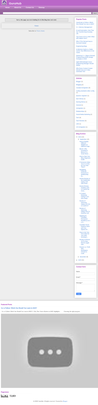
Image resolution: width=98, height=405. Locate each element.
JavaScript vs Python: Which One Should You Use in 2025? (85, 23)
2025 (80, 260)
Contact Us (30, 7)
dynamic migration (81, 95)
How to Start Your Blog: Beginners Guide (85, 158)
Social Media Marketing (83, 114)
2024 (80, 137)
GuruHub (15, 3)
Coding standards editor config (85, 91)
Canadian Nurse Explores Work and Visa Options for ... (85, 227)
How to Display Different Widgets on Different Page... (85, 144)
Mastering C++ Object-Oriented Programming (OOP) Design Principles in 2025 (85, 57)
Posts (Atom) (41, 31)
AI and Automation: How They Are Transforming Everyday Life (85, 32)
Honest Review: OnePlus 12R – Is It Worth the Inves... (85, 188)
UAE (77, 124)
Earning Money (80, 102)
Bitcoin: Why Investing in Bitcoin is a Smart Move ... (85, 151)
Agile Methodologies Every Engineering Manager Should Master (85, 63)
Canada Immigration (82, 87)
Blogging (78, 84)
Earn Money (79, 98)
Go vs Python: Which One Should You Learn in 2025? (19, 308)
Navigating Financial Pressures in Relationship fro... (84, 173)
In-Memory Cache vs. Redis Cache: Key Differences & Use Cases (85, 51)
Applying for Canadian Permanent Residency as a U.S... (85, 219)
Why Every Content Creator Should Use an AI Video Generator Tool (84, 70)
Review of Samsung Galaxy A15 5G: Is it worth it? (85, 203)
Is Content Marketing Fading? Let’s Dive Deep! (84, 196)
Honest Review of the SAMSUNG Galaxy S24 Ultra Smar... (85, 181)
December (83, 257)
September (83, 139)
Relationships (80, 111)
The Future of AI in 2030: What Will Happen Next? (85, 37)
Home (7, 7)
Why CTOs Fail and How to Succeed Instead (84, 42)
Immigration (79, 108)
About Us (17, 7)
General (78, 105)
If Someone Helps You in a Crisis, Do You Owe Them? (85, 164)
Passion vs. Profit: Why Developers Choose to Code (85, 250)
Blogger (78, 81)
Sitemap (42, 7)
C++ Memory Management (84, 27)
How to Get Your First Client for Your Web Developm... (84, 234)
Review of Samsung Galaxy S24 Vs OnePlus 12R (85, 211)
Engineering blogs (81, 46)
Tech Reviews (80, 120)
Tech (77, 117)
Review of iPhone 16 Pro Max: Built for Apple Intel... (85, 242)
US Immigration (80, 127)
